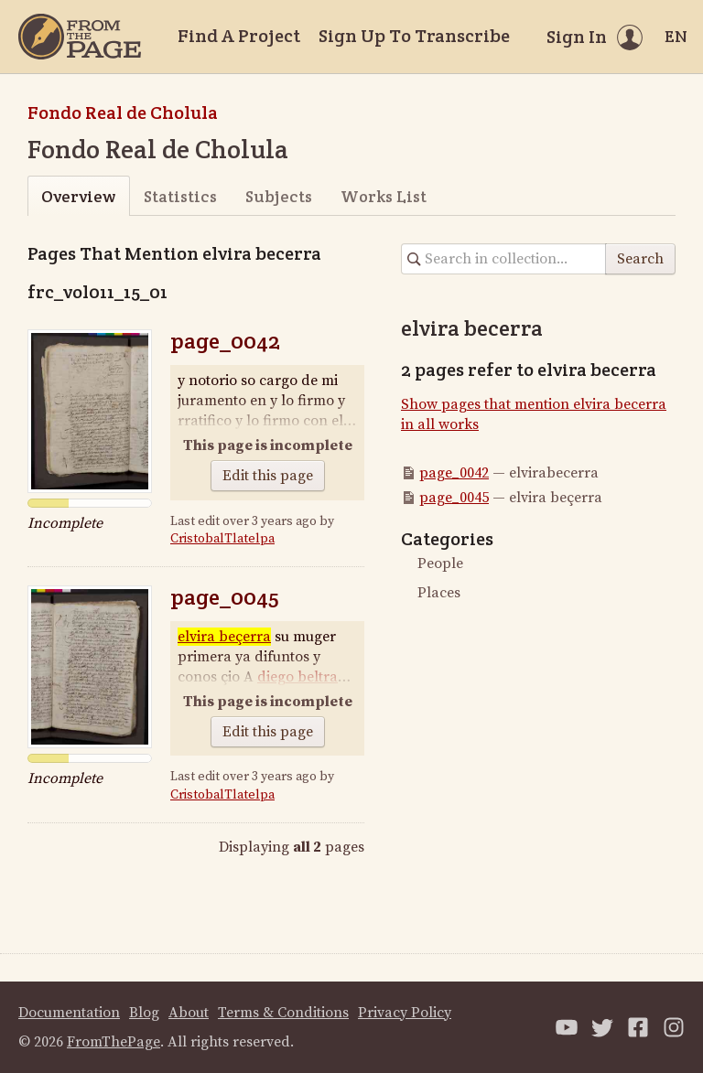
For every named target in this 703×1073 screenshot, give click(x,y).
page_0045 (224, 597)
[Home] (79, 36)
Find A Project (239, 36)
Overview (78, 196)
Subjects (278, 196)
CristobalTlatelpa (222, 539)
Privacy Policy (404, 1012)
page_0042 (225, 341)
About (188, 1012)
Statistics (180, 196)
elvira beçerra (224, 637)
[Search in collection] (504, 258)
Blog (144, 1012)
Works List (384, 196)
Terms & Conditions (283, 1012)
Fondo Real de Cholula (122, 112)
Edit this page (267, 476)
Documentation (69, 1012)
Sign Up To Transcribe (414, 36)
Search (640, 259)
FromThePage (113, 1042)
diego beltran (302, 677)
